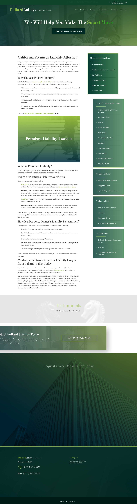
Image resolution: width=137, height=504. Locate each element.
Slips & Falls (25, 184)
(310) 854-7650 (31, 466)
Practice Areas (104, 10)
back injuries (72, 187)
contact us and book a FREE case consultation (39, 113)
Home (76, 10)
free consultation (59, 270)
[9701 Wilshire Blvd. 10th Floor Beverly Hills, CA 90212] (94, 476)
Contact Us (123, 10)
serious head (62, 187)
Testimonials (114, 10)
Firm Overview (84, 10)
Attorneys (93, 10)
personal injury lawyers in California (43, 82)
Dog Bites (24, 199)
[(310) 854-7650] (20, 467)
